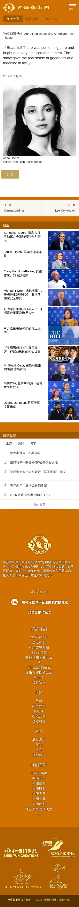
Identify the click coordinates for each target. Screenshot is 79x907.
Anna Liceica (51, 19)
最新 (39, 700)
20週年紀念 (39, 637)
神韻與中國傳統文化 (39, 811)
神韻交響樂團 (39, 647)
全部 (9, 443)
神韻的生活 (39, 652)
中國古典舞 (39, 773)
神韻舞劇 (39, 804)
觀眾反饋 (32, 19)
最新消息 (39, 739)
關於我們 (39, 706)
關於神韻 (39, 629)
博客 (33, 443)
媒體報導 (39, 721)
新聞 (21, 443)
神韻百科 (39, 765)
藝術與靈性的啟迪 (39, 672)
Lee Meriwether (65, 210)
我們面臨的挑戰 (39, 667)
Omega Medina (14, 210)
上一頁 (11, 18)
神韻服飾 (39, 788)
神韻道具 (39, 799)
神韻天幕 (39, 793)
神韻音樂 (39, 778)
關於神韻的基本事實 (39, 660)
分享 (10, 174)
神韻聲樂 (39, 783)
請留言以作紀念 (39, 612)
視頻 (39, 693)
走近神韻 (39, 642)
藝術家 (39, 677)
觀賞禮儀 (39, 682)
